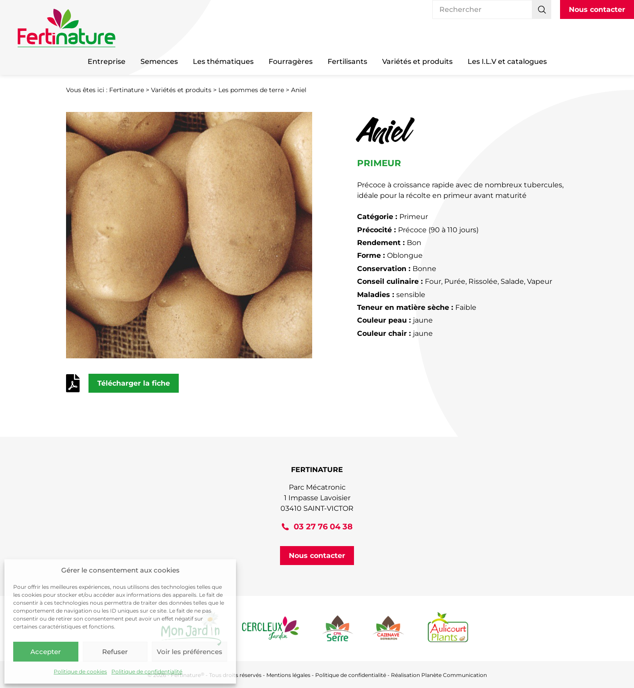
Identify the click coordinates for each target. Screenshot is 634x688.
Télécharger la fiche (133, 383)
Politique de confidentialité (146, 671)
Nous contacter (597, 9)
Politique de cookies (80, 671)
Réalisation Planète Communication (439, 675)
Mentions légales (288, 675)
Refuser (115, 651)
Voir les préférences (189, 651)
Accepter (45, 651)
